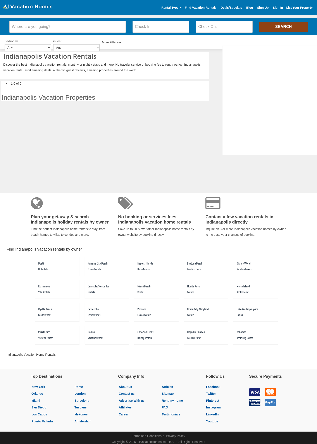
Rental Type (171, 7)
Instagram (213, 405)
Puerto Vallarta (42, 418)
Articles (167, 384)
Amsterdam (82, 418)
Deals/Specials (231, 7)
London (80, 391)
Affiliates (125, 405)
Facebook (213, 384)
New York (38, 384)
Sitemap (168, 391)
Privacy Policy (175, 433)
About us (125, 384)
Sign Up (263, 7)
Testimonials (171, 412)
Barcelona (81, 398)
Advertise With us (132, 398)
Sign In (278, 7)
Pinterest (212, 398)
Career (123, 412)
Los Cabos (39, 412)
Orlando (37, 391)
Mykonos (81, 412)
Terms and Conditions (147, 433)
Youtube (212, 418)
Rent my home (172, 398)
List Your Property (299, 7)
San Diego (38, 405)
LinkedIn (212, 412)
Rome (78, 384)
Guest (57, 39)
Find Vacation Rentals (200, 7)
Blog (249, 7)
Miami (35, 398)
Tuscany (80, 405)
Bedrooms (12, 39)
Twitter (211, 391)
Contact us (126, 391)
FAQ (165, 405)
